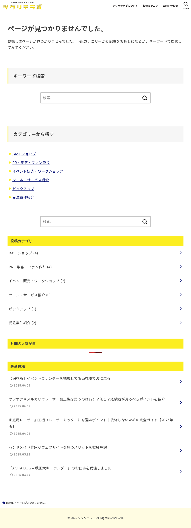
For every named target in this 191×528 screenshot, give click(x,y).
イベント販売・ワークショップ (37, 171)
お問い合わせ (170, 5)
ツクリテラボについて (125, 5)
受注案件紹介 (23, 197)
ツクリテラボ (87, 518)
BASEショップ (24, 153)
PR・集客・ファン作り (31, 162)
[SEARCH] (185, 5)
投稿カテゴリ (150, 5)
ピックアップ (23, 188)
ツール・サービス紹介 (30, 179)
